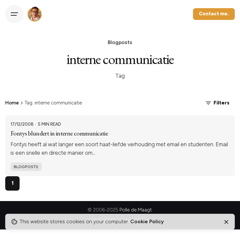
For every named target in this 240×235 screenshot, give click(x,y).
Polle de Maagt (136, 210)
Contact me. (214, 14)
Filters (217, 103)
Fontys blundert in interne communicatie (59, 133)
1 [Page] (12, 183)
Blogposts (26, 166)
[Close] (226, 221)
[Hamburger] (14, 14)
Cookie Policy (147, 221)
